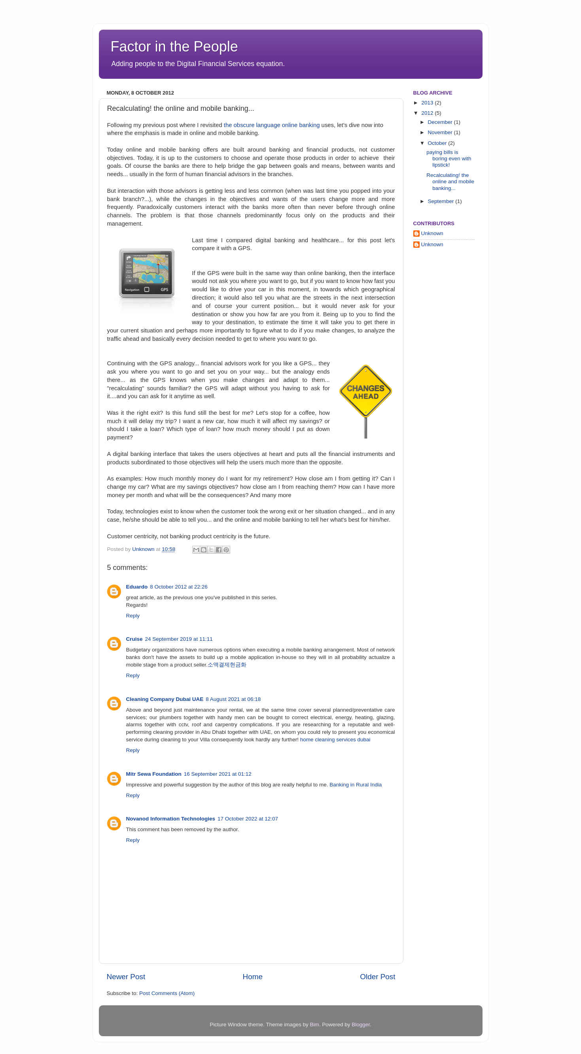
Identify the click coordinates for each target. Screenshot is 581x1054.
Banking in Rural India (355, 785)
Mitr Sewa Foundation (154, 774)
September (442, 201)
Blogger (361, 1024)
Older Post (377, 976)
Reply (133, 616)
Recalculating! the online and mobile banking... (450, 181)
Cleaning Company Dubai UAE (165, 699)
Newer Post (126, 976)
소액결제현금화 (227, 665)
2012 (428, 113)
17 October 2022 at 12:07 (248, 819)
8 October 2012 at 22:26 (179, 587)
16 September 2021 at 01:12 (218, 774)
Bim (314, 1024)
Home (253, 976)
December (441, 122)
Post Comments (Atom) (167, 993)
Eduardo (137, 587)
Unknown (144, 549)
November (441, 132)
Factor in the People (174, 46)
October (438, 143)
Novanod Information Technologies (171, 819)
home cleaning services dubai (335, 740)
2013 (428, 103)
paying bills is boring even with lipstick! (448, 158)
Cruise (134, 639)
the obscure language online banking (272, 125)
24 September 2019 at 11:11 (179, 639)
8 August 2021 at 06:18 (233, 699)
